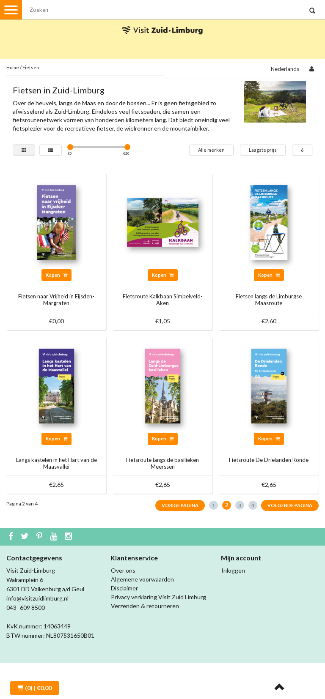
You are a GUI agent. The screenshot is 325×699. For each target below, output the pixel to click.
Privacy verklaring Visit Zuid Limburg (158, 597)
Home (12, 67)
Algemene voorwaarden (142, 579)
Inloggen (233, 570)
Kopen (56, 275)
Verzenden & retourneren (145, 605)
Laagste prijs (263, 150)
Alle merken (211, 150)
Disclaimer (124, 588)
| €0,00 (35, 687)
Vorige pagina (180, 505)
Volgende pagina (289, 505)
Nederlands (285, 69)
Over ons (123, 570)
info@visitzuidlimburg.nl (37, 598)
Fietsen (30, 67)
